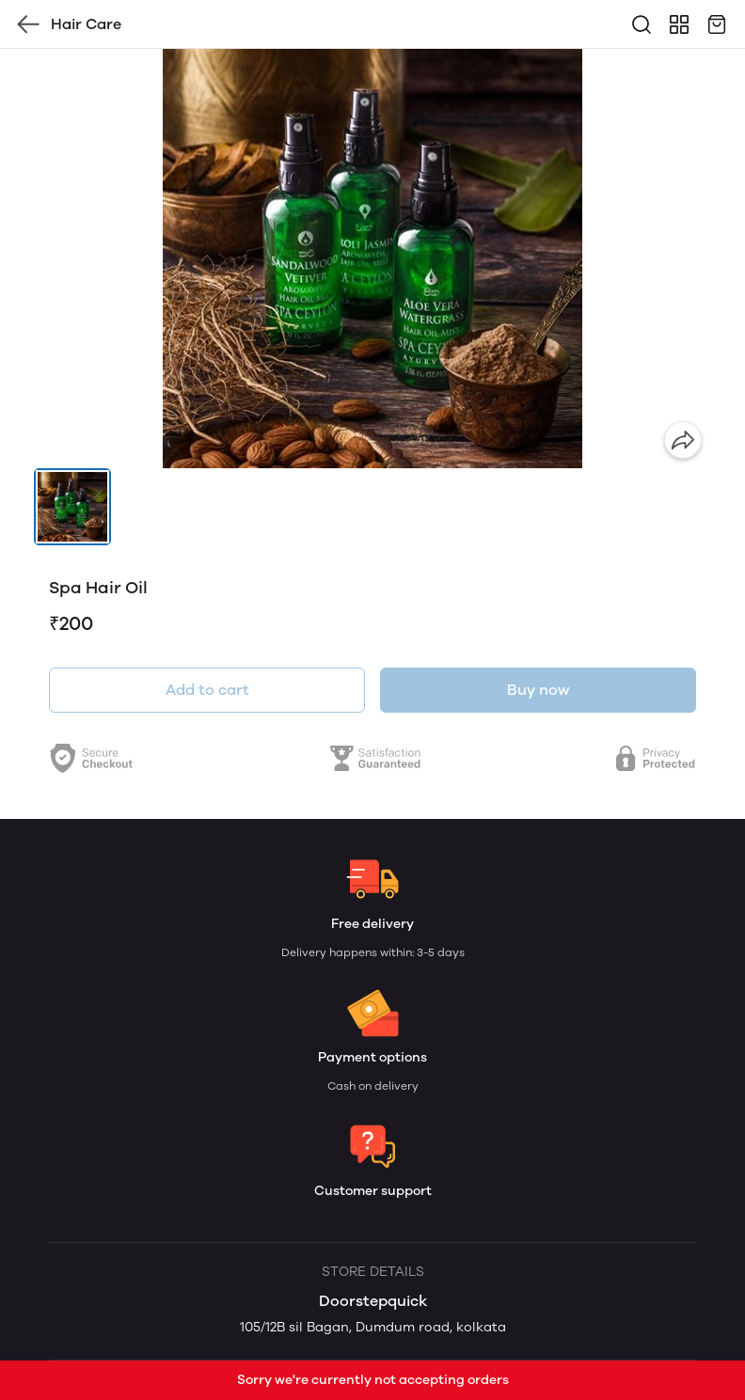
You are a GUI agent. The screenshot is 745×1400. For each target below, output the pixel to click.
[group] (372, 258)
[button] (72, 506)
